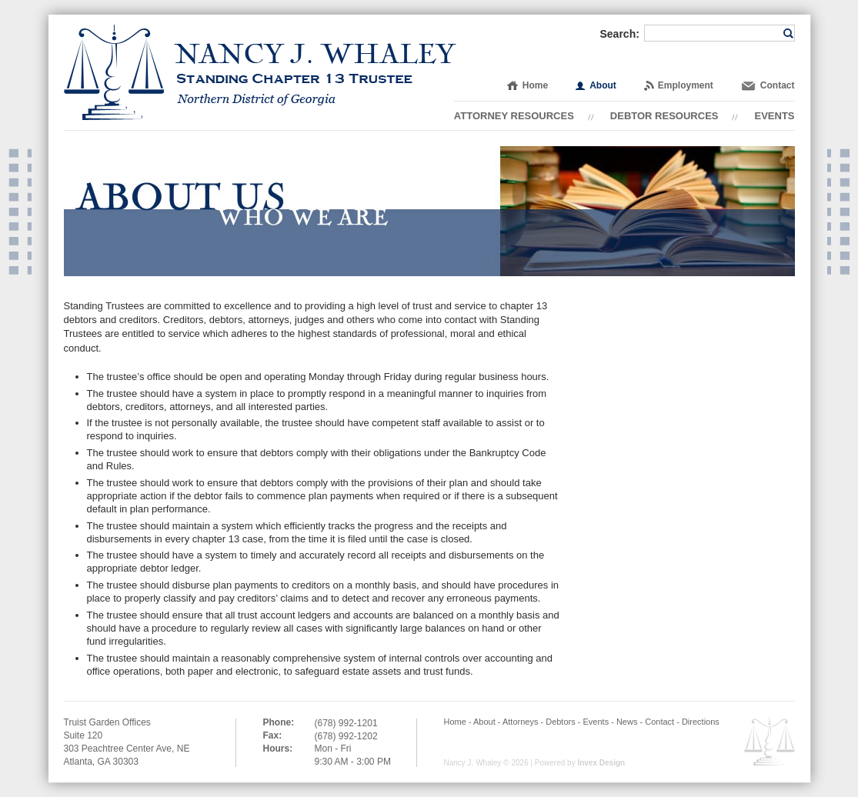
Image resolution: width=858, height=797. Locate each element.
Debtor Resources (664, 116)
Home (535, 86)
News (627, 721)
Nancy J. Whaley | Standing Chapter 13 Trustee (260, 72)
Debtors (561, 721)
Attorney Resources (514, 116)
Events (774, 116)
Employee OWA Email (769, 741)
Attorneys (520, 721)
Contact (777, 86)
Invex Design (601, 763)
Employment (685, 86)
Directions (700, 721)
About (602, 86)
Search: (619, 34)
